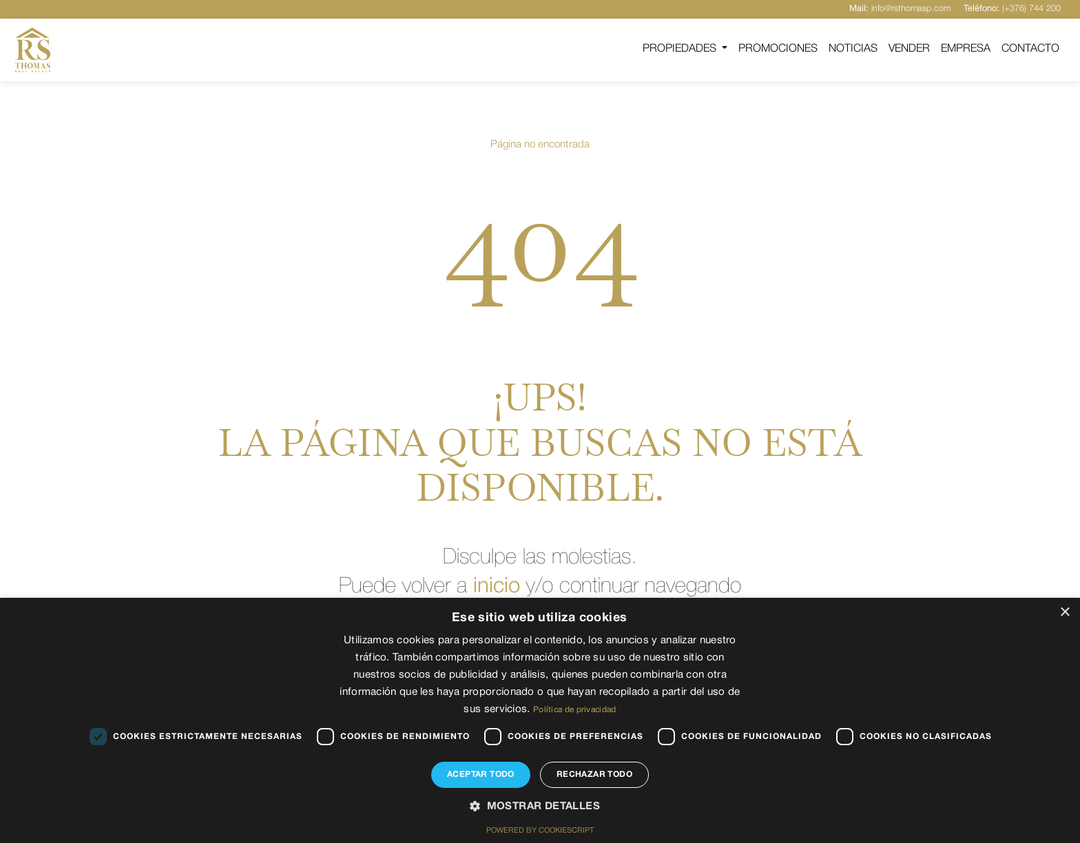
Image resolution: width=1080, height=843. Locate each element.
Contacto (1030, 49)
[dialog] (540, 720)
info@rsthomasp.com (898, 8)
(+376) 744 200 (1012, 8)
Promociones (778, 49)
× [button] (1064, 612)
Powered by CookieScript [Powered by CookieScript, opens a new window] (540, 831)
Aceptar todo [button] (481, 774)
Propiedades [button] (681, 49)
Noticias (853, 49)
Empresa (965, 49)
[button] (540, 807)
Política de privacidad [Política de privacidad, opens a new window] (574, 710)
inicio (495, 597)
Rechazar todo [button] (594, 774)
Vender (909, 49)
